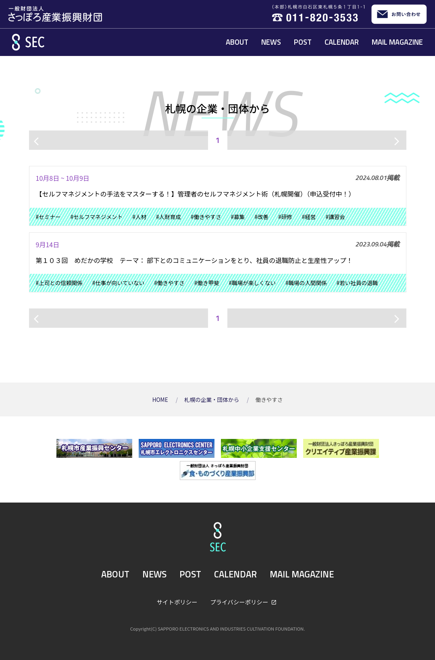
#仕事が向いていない (118, 283)
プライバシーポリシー (239, 602)
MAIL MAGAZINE (397, 42)
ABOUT (237, 42)
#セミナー (48, 217)
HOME (160, 399)
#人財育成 (168, 217)
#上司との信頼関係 (59, 283)
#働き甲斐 (206, 283)
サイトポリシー (177, 602)
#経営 (309, 217)
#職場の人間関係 (306, 283)
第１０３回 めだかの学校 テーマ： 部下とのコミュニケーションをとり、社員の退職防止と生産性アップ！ (194, 260)
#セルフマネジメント (96, 217)
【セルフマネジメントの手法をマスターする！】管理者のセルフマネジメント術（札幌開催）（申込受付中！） (195, 194)
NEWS (271, 42)
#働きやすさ (206, 217)
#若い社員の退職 (357, 283)
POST (303, 42)
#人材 (139, 217)
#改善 (261, 217)
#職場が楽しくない (252, 283)
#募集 (238, 217)
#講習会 (335, 217)
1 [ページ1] (217, 140)
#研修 (285, 217)
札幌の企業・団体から (212, 399)
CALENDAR (342, 42)
